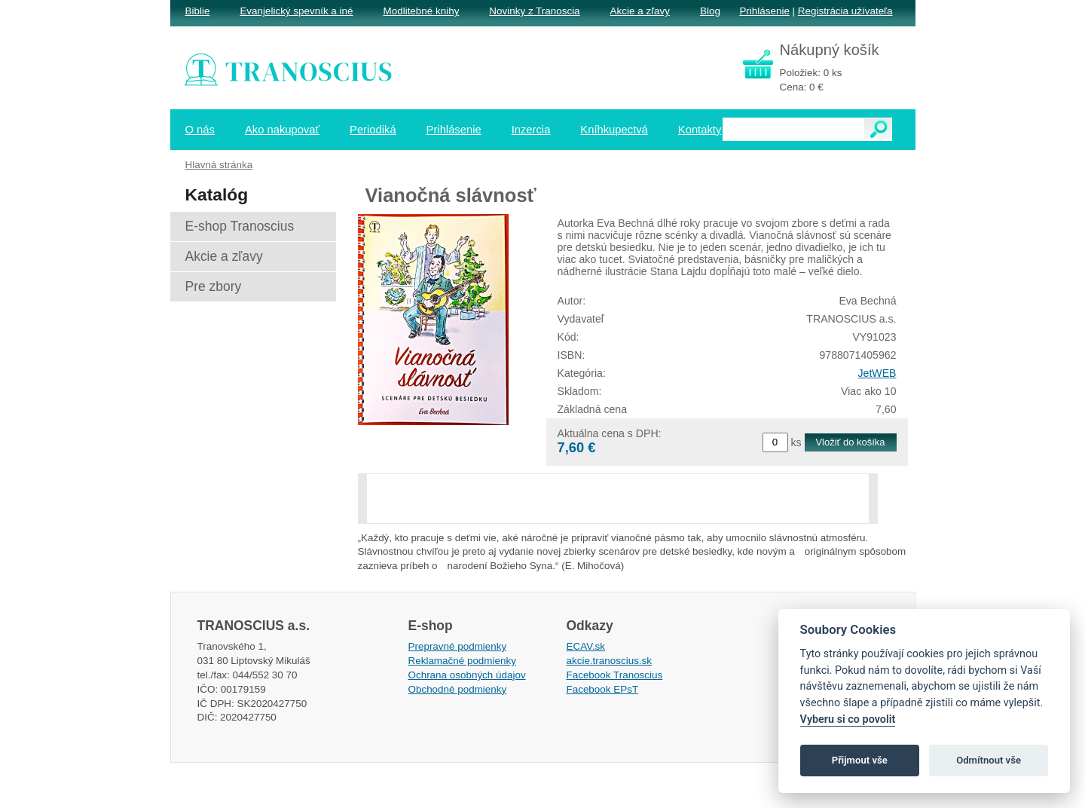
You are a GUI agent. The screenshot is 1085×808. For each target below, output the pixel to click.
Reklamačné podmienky (462, 660)
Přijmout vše (860, 760)
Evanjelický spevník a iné (296, 11)
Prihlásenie (764, 11)
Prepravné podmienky (457, 646)
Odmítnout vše (988, 760)
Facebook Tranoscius (615, 675)
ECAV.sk (586, 646)
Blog (710, 11)
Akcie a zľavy (640, 11)
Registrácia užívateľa (845, 11)
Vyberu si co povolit (848, 719)
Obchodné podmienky (457, 689)
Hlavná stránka (219, 164)
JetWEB (877, 373)
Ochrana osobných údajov (467, 675)
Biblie (197, 11)
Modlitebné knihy (422, 11)
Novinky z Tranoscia (534, 11)
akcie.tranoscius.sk (610, 660)
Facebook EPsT (603, 689)
